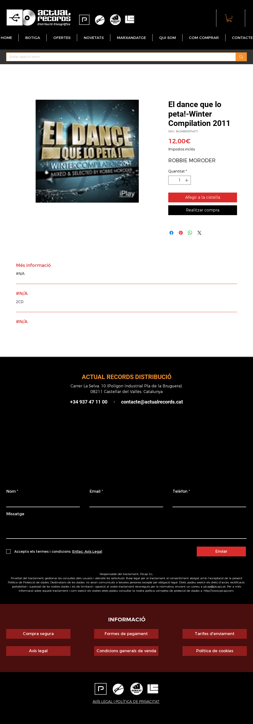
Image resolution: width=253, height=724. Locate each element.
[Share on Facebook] (171, 233)
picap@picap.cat (214, 586)
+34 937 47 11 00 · (95, 402)
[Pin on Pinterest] (181, 233)
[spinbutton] (179, 180)
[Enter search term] (117, 57)
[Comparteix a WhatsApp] (190, 233)
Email (95, 491)
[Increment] (187, 180)
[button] (229, 18)
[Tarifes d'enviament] (215, 634)
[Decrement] (172, 180)
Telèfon (180, 491)
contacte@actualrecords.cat (152, 402)
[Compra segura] (38, 634)
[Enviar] (221, 551)
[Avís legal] (38, 651)
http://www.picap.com (219, 590)
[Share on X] (199, 233)
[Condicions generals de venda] (126, 651)
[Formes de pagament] (126, 634)
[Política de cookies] (215, 651)
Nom (11, 491)
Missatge (15, 514)
